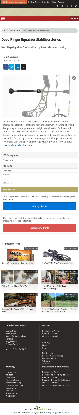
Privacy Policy (51, 412)
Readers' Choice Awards (52, 355)
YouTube (9, 390)
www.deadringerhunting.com (17, 144)
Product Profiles (15, 31)
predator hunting (13, 382)
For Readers (47, 353)
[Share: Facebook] (6, 67)
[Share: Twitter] (11, 67)
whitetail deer (7, 183)
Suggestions (11, 341)
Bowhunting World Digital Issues (57, 374)
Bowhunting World (50, 331)
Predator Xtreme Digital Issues (56, 380)
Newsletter (11, 333)
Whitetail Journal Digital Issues (56, 385)
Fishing (45, 345)
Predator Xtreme (49, 333)
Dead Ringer (7, 171)
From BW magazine (14, 385)
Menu (3, 19)
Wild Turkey (11, 395)
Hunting (46, 342)
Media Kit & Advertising (16, 336)
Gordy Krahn (11, 388)
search (74, 18)
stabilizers (6, 175)
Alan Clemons (12, 393)
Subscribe (46, 361)
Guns (44, 348)
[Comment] (23, 67)
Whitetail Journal (50, 336)
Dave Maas (10, 377)
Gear (44, 350)
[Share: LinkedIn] (17, 67)
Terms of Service (63, 412)
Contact (45, 363)
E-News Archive (13, 344)
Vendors (9, 338)
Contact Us (11, 331)
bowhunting (7, 179)
